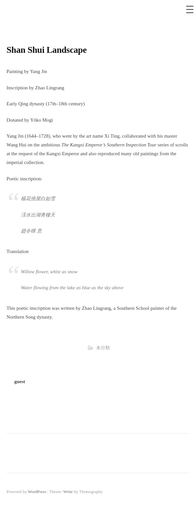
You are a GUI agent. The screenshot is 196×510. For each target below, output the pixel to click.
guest (19, 381)
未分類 (103, 347)
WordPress (37, 491)
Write (68, 491)
